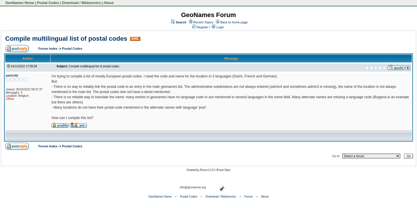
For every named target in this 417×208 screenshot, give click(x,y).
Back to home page (234, 22)
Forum (249, 196)
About (109, 3)
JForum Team (223, 170)
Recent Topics (203, 22)
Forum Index (48, 48)
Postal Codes (48, 3)
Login (218, 27)
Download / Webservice (81, 3)
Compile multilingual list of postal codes (66, 38)
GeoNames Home (19, 3)
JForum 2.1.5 (206, 170)
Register (200, 27)
